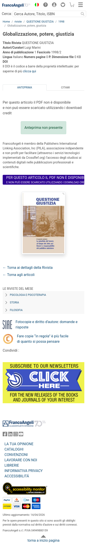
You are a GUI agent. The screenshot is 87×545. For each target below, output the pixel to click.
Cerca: (7, 14)
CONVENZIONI (16, 455)
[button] (35, 5)
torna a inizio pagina (43, 540)
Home (6, 21)
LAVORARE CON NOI (20, 460)
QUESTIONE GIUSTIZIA (40, 21)
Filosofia (16, 310)
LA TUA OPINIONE (18, 444)
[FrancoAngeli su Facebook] (5, 435)
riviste (18, 21)
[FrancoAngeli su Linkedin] (10, 435)
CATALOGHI (13, 449)
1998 (61, 21)
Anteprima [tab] (24, 87)
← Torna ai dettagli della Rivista (28, 267)
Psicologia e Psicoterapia (28, 295)
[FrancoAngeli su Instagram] (15, 435)
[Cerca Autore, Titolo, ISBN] (46, 14)
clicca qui (29, 71)
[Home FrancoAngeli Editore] (16, 5)
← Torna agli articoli (19, 275)
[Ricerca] (82, 14)
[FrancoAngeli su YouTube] (21, 435)
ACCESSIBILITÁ (16, 476)
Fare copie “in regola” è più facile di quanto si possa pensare (42, 339)
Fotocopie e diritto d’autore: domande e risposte (47, 324)
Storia (14, 302)
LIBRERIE (11, 465)
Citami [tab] (65, 87)
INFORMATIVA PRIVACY (23, 471)
